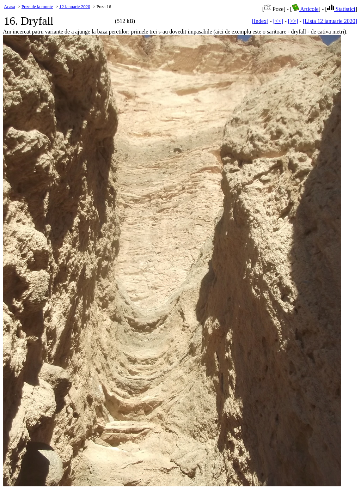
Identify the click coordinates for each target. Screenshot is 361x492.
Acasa (9, 6)
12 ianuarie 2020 (74, 6)
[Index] (260, 21)
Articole (305, 9)
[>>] (293, 21)
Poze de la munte (37, 6)
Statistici (341, 9)
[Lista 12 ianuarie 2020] (330, 21)
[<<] (278, 21)
